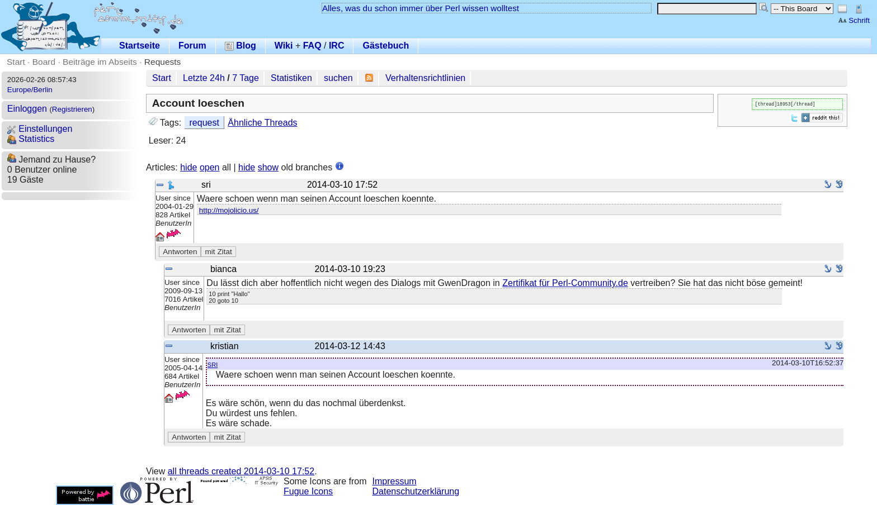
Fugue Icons (308, 491)
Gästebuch (385, 45)
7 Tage (245, 78)
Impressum (395, 481)
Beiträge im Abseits (100, 61)
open (210, 167)
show (268, 167)
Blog (240, 45)
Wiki (284, 45)
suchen (338, 78)
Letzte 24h (204, 78)
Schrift (854, 20)
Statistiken (291, 78)
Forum (192, 45)
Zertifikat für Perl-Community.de (565, 283)
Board (43, 61)
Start (16, 61)
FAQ (312, 45)
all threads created (241, 471)
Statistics (30, 139)
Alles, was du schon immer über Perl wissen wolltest (420, 8)
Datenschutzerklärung (416, 491)
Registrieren (72, 109)
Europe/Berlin (30, 89)
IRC (337, 45)
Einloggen (27, 108)
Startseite (139, 45)
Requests (162, 61)
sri (213, 364)
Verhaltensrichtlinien (425, 78)
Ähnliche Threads (262, 122)
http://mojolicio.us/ (229, 210)
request (204, 122)
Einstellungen (40, 129)
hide (188, 167)
